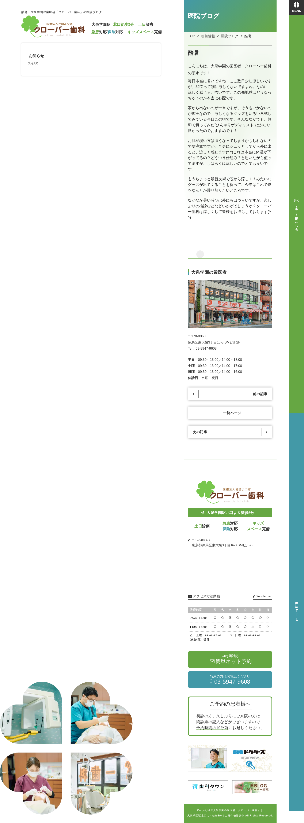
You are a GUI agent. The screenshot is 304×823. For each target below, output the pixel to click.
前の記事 (260, 394)
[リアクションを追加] (200, 254)
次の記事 (199, 432)
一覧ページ (232, 413)
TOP (191, 36)
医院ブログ (230, 36)
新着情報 (208, 36)
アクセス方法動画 (206, 596)
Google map (264, 596)
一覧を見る (32, 63)
